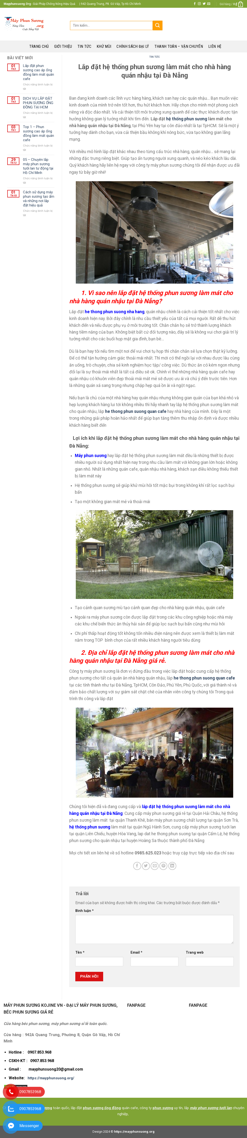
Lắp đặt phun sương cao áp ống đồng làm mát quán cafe (38, 72)
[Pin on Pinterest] (163, 866)
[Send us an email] (208, 4)
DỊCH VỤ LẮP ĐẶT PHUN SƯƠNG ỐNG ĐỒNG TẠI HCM (38, 102)
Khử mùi (104, 46)
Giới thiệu (63, 46)
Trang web (195, 952)
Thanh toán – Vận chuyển (178, 46)
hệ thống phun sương (186, 118)
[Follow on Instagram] (199, 4)
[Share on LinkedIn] (172, 866)
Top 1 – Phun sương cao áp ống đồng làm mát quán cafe (38, 133)
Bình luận (84, 911)
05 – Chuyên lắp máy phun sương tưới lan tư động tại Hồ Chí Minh (38, 166)
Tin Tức (154, 56)
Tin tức (84, 46)
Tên (80, 952)
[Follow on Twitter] (204, 4)
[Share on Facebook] (137, 866)
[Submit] (157, 25)
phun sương (163, 1108)
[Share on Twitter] (146, 866)
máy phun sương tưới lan (211, 1108)
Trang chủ (39, 46)
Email (136, 952)
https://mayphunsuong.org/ (51, 1078)
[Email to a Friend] (155, 866)
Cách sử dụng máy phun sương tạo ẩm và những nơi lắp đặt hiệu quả (38, 198)
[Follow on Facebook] (194, 4)
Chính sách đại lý (132, 46)
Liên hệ (214, 46)
